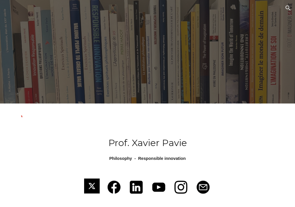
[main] (147, 149)
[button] (288, 8)
